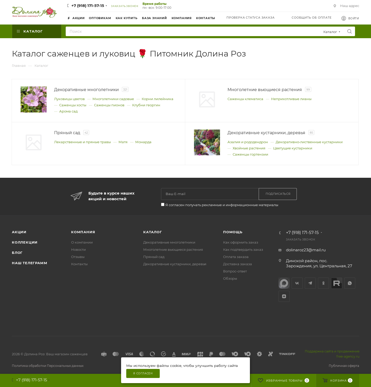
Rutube (336, 283)
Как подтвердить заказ (243, 249)
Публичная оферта (344, 366)
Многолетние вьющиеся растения (173, 249)
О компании (82, 242)
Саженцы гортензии (250, 154)
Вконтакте (297, 283)
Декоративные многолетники (169, 242)
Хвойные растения (249, 148)
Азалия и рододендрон (247, 142)
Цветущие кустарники (292, 148)
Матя (123, 142)
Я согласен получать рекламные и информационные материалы (221, 205)
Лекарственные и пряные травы (82, 142)
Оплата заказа (236, 257)
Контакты (79, 264)
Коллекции (25, 242)
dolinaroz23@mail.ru (306, 249)
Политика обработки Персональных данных (47, 366)
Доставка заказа (237, 264)
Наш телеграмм (29, 263)
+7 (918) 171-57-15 (87, 5)
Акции (19, 232)
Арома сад (68, 111)
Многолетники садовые (113, 99)
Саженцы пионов (109, 105)
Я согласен (143, 373)
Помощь (232, 232)
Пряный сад (153, 257)
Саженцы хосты (72, 105)
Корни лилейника (157, 99)
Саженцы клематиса (245, 99)
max (284, 283)
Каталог (152, 232)
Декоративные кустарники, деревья (174, 264)
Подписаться (278, 194)
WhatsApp (349, 283)
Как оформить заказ (240, 242)
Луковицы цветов (69, 99)
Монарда (143, 142)
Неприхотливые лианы (291, 99)
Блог (17, 253)
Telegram (310, 283)
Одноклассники (323, 283)
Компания (83, 232)
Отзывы (78, 257)
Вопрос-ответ (235, 271)
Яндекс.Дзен (284, 296)
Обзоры (230, 278)
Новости (78, 249)
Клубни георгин (146, 105)
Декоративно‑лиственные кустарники (309, 142)
